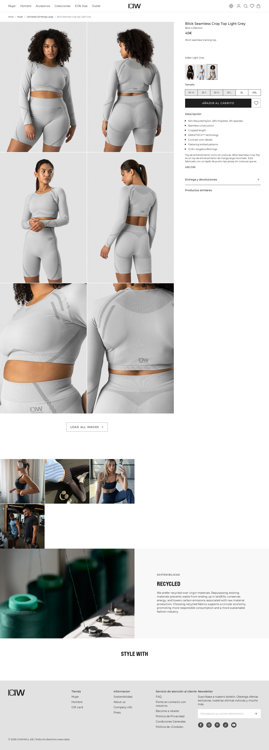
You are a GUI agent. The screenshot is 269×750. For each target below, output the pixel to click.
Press (117, 712)
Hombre (25, 6)
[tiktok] (225, 725)
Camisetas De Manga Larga (40, 17)
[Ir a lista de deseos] (252, 6)
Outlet (96, 6)
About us (119, 702)
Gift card (77, 707)
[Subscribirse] (256, 713)
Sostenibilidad (123, 696)
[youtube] (234, 725)
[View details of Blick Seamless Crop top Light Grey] (212, 72)
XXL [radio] (254, 92)
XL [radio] (241, 92)
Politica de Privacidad (170, 716)
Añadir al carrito (218, 103)
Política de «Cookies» (169, 727)
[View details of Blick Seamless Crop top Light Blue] (201, 72)
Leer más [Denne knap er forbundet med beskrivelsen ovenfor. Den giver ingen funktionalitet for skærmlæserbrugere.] (190, 166)
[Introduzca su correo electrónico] (224, 713)
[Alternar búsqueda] (245, 6)
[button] (43, 87)
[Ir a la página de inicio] (134, 6)
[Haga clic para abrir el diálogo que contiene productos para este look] (22, 481)
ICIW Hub (81, 6)
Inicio (11, 17)
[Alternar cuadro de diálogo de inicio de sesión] (238, 6)
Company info (123, 707)
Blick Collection (194, 28)
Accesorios (43, 6)
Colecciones (62, 6)
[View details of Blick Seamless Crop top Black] (190, 72)
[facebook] (200, 725)
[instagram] (209, 725)
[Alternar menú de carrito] (258, 6)
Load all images (87, 427)
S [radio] (204, 92)
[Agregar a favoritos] (256, 103)
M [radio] (216, 92)
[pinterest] (217, 725)
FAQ (159, 696)
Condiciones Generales (171, 721)
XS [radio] (191, 92)
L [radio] (229, 92)
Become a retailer (167, 711)
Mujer (12, 6)
